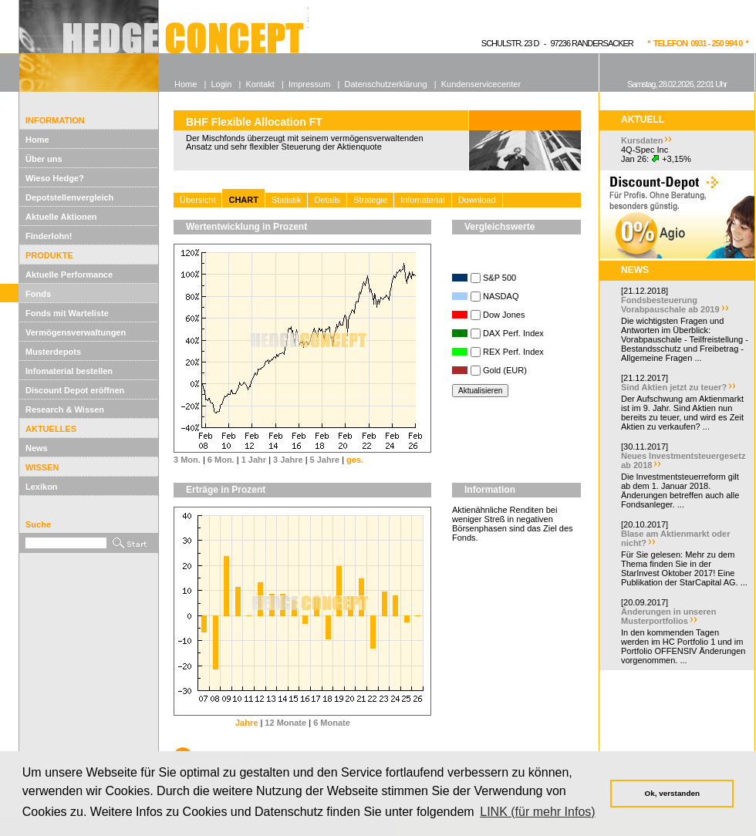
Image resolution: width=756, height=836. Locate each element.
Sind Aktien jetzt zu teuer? (674, 387)
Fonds (38, 293)
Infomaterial (422, 199)
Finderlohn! (49, 236)
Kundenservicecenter (481, 84)
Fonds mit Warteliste (67, 313)
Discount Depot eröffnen (74, 390)
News (36, 448)
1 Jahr (253, 459)
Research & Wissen (64, 409)
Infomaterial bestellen (69, 371)
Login (221, 84)
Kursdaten (642, 140)
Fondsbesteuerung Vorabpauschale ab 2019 (670, 304)
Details (327, 199)
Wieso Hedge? (54, 178)
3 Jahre (288, 459)
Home (37, 139)
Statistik (287, 199)
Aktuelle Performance (69, 274)
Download (477, 199)
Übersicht (197, 199)
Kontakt (260, 84)
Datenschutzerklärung (386, 84)
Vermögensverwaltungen (75, 332)
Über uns (43, 158)
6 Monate (331, 722)
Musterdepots (53, 351)
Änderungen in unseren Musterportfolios (668, 616)
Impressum (309, 84)
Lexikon (41, 486)
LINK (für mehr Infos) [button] (537, 811)
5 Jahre (325, 459)
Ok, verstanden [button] (672, 793)
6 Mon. (221, 459)
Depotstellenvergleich (69, 197)
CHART (243, 199)
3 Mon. (187, 459)
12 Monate (285, 722)
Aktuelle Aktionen (61, 216)
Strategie (370, 199)
